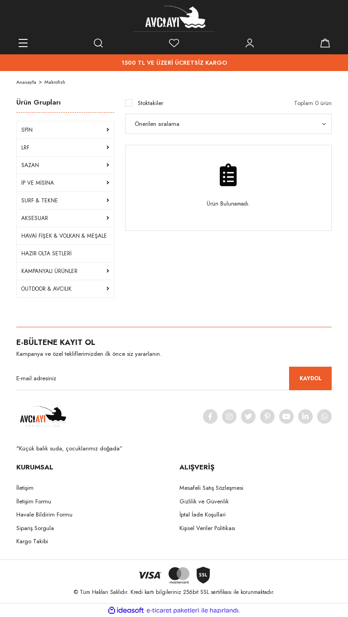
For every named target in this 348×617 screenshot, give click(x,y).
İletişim (25, 487)
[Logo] (174, 18)
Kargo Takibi (32, 541)
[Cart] (325, 43)
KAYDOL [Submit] (311, 378)
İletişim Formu (33, 501)
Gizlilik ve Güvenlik (204, 501)
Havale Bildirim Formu (44, 514)
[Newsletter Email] (174, 378)
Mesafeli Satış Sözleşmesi (211, 487)
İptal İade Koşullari (202, 514)
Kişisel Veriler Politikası (207, 528)
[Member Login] (249, 43)
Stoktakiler (150, 103)
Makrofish (54, 82)
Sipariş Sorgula (35, 528)
